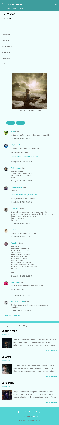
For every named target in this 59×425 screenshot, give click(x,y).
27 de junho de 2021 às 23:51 (21, 295)
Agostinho (14, 243)
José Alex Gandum (18, 302)
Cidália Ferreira (16, 187)
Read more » (51, 350)
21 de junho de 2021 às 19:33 (21, 237)
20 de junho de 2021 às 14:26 (21, 162)
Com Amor (15, 4)
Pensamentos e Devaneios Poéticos (24, 156)
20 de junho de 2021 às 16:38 (21, 181)
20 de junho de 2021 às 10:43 (21, 138)
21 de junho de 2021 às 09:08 (21, 202)
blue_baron (36, 416)
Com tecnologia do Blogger (29, 412)
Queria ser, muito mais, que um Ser (24, 195)
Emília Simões (16, 168)
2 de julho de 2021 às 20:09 (21, 310)
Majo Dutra (15, 282)
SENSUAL (20, 123)
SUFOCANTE (8, 383)
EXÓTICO (10, 123)
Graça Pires (15, 209)
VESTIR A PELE (9, 331)
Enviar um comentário (12, 316)
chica (13, 132)
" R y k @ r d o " (16, 145)
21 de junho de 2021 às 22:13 (21, 276)
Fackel (13, 230)
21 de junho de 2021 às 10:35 (21, 223)
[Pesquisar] (56, 4)
